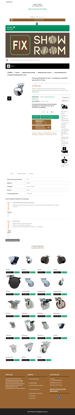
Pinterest (65, 100)
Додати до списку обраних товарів (40, 122)
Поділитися (65, 97)
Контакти (33, 396)
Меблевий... (57, 313)
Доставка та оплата (36, 393)
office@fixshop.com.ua (39, 17)
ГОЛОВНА (10, 72)
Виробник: (35, 97)
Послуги (32, 398)
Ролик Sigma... (26, 291)
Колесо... (8, 313)
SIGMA (42, 97)
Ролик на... (25, 335)
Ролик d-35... (10, 357)
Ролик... (8, 269)
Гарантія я (63, 155)
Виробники (33, 383)
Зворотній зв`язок (38, 19)
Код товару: (36, 101)
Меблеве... (25, 313)
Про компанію (34, 379)
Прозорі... (9, 335)
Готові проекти (35, 389)
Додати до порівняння (41, 127)
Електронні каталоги (36, 385)
